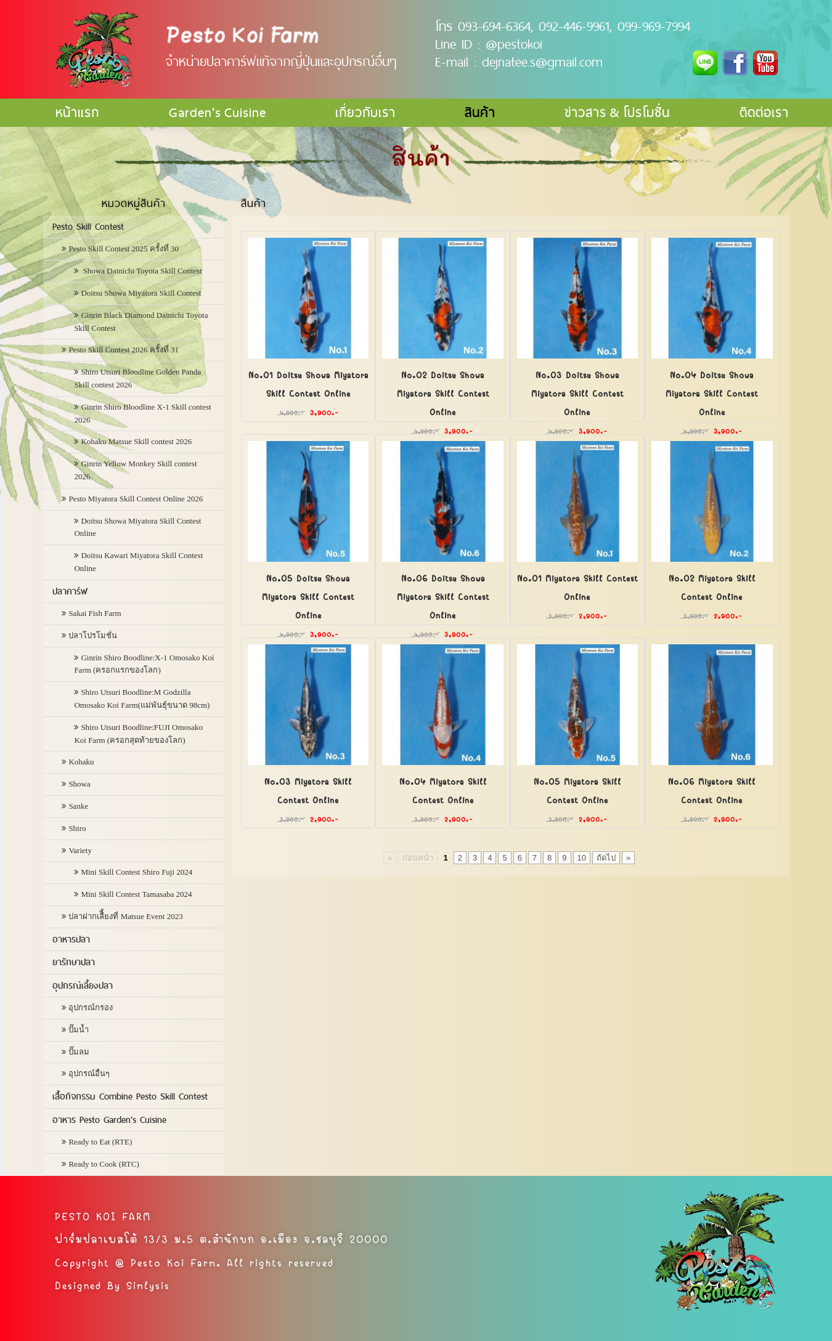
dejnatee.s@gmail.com (542, 62)
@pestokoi (514, 44)
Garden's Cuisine (217, 112)
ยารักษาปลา (73, 962)
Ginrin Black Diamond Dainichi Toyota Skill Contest (141, 321)
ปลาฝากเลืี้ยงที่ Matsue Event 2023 (125, 916)
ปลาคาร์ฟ (70, 591)
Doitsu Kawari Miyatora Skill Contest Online (138, 562)
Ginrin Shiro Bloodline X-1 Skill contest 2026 (142, 413)
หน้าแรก (77, 112)
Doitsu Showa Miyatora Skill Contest (141, 293)
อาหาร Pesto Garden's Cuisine (109, 1119)
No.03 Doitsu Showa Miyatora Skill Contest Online (577, 392)
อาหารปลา (71, 939)
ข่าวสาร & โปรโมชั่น (617, 112)
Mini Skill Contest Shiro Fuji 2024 (136, 872)
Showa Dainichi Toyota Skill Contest (141, 270)
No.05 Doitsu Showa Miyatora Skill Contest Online (308, 596)
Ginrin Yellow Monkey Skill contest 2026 (135, 470)
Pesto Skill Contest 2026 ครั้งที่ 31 (123, 349)
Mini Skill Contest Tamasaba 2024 (136, 894)
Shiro (77, 828)
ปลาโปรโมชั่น (92, 635)
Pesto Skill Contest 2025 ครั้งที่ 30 (123, 248)
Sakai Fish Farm (94, 613)
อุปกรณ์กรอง (90, 1007)
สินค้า (480, 112)
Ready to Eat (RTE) (100, 1141)
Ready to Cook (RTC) (103, 1164)
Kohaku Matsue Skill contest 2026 (136, 441)
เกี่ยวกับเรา (365, 112)
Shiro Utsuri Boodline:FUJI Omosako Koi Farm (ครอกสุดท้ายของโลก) (138, 734)
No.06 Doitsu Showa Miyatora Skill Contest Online (443, 596)
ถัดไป (606, 857)
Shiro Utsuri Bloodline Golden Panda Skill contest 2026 (137, 378)
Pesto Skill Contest (88, 226)
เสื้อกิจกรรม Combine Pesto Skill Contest (130, 1096)
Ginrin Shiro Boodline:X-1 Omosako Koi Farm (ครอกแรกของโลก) (144, 664)
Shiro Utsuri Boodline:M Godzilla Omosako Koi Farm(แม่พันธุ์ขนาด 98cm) (142, 698)
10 (581, 857)
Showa (79, 783)
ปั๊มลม (78, 1051)
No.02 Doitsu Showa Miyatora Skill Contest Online (443, 392)
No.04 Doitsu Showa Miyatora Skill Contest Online (712, 392)
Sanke (78, 806)
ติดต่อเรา (764, 112)
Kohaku (81, 761)
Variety (80, 850)
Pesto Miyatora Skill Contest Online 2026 (135, 498)
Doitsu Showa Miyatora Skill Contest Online (137, 527)
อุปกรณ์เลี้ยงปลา (82, 985)
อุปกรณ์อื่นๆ (89, 1073)
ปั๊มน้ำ (78, 1029)
